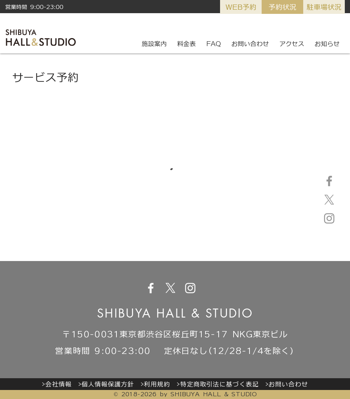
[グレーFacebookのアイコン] (329, 181)
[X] (329, 200)
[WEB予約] (241, 7)
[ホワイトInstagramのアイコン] (190, 288)
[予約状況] (282, 7)
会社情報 (58, 384)
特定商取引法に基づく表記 (219, 384)
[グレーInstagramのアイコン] (329, 218)
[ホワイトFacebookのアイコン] (151, 288)
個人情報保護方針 (107, 384)
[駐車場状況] (324, 7)
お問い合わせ (288, 384)
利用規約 (157, 384)
